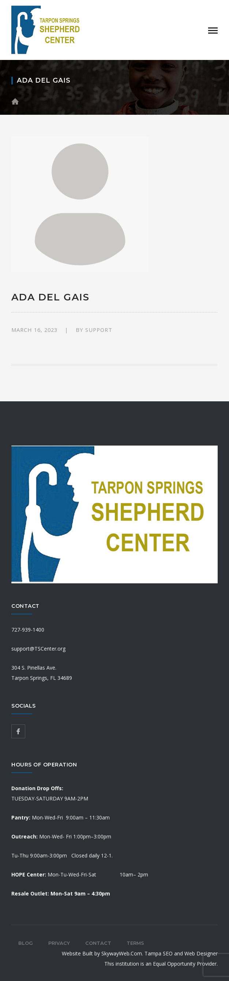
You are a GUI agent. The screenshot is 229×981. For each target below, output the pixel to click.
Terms (135, 943)
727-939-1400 (27, 629)
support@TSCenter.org (38, 648)
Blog (25, 943)
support (98, 329)
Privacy (59, 943)
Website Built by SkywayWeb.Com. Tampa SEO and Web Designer (140, 953)
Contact (98, 943)
